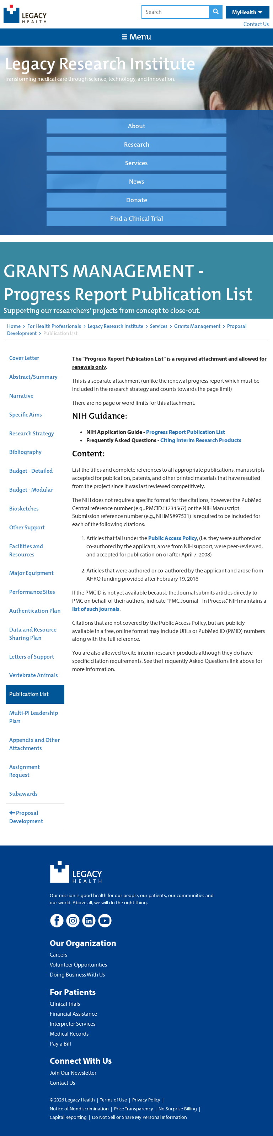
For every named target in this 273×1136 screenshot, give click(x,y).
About (136, 126)
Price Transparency (133, 1108)
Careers (58, 954)
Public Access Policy (172, 537)
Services (136, 163)
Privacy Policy (146, 1099)
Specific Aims (25, 414)
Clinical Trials (65, 1003)
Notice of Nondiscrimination (79, 1108)
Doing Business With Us (77, 974)
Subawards (23, 793)
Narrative (21, 395)
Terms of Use (114, 1099)
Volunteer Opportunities (78, 964)
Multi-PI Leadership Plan (33, 717)
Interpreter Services (72, 1023)
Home (14, 326)
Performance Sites (32, 592)
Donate (136, 200)
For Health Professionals (54, 326)
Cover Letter (24, 358)
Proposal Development (26, 817)
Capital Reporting (68, 1117)
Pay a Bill (60, 1043)
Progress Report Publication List (185, 431)
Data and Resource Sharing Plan (33, 634)
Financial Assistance (73, 1013)
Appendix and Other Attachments (34, 744)
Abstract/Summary (33, 377)
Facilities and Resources (26, 550)
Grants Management (197, 326)
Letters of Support (31, 656)
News (136, 181)
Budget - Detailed (31, 471)
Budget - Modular (31, 489)
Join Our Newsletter (73, 1072)
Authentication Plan (35, 610)
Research (136, 144)
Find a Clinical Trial (136, 218)
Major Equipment (31, 573)
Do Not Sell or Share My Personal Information (139, 1117)
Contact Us (256, 23)
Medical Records (69, 1033)
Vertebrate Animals (33, 675)
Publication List (29, 694)
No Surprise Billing (178, 1108)
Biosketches (24, 508)
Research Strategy (31, 433)
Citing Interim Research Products (200, 440)
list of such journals (95, 608)
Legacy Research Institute (115, 326)
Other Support (27, 527)
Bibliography (25, 452)
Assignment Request (24, 771)
